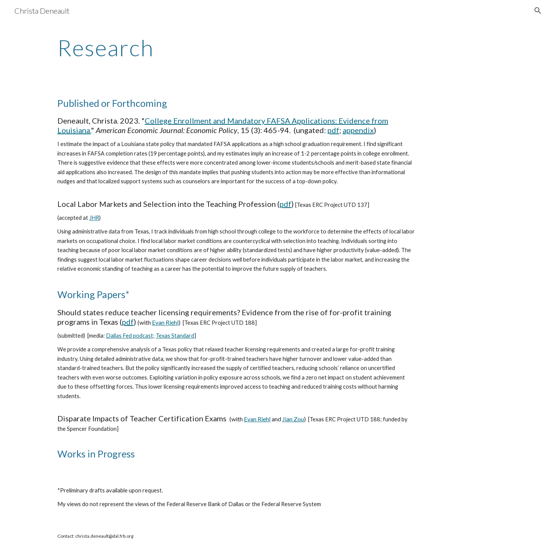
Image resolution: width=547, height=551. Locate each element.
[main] (198, 47)
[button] (538, 11)
